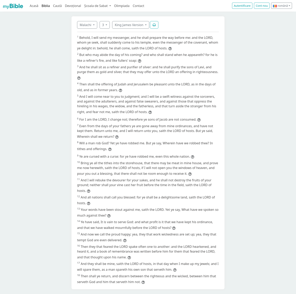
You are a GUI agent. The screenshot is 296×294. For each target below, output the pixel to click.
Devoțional (73, 6)
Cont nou (262, 6)
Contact (138, 6)
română (280, 6)
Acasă (34, 6)
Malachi (86, 25)
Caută (57, 6)
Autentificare (242, 6)
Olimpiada (121, 6)
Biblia (46, 6)
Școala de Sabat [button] (96, 6)
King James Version (129, 25)
